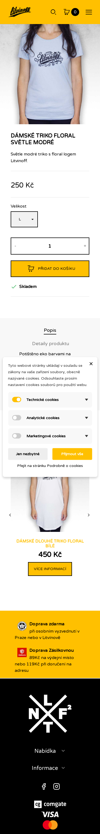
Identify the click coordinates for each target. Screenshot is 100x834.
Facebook (43, 786)
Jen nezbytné (27, 454)
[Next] (89, 515)
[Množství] (50, 246)
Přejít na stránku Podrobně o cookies (50, 465)
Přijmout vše (72, 454)
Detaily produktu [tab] (50, 343)
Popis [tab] (50, 330)
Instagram (56, 786)
